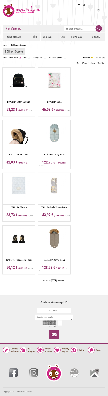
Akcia (85, 63)
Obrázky (86, 57)
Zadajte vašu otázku (54, 317)
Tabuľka (98, 57)
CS (84, 5)
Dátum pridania (37, 57)
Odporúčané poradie (55, 57)
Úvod (5, 45)
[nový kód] (52, 326)
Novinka (101, 63)
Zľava (93, 63)
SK (79, 5)
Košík (97, 12)
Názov (16, 57)
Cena (25, 57)
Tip (78, 63)
